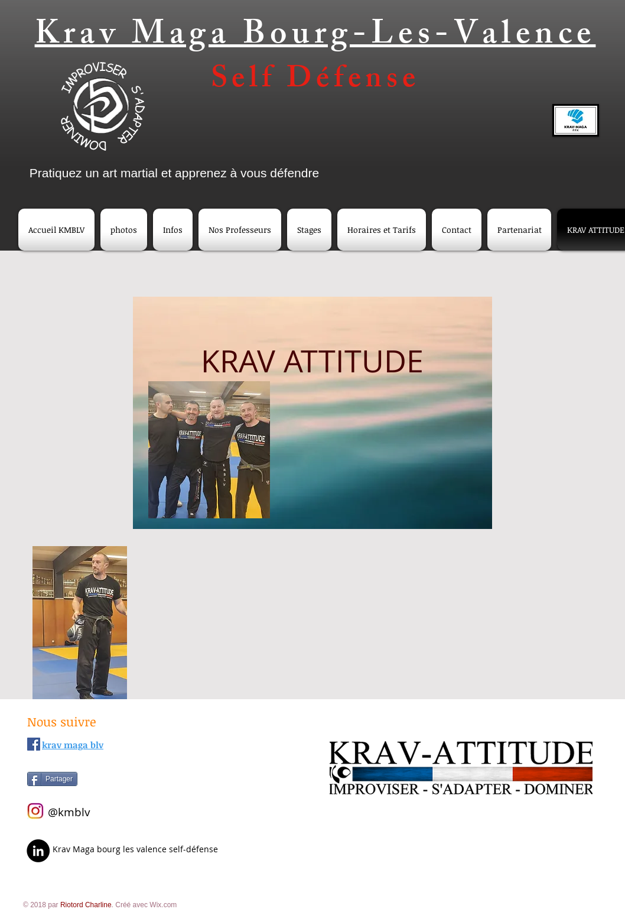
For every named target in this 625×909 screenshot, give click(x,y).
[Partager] (52, 779)
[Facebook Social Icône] (33, 744)
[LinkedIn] (38, 850)
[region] (312, 413)
